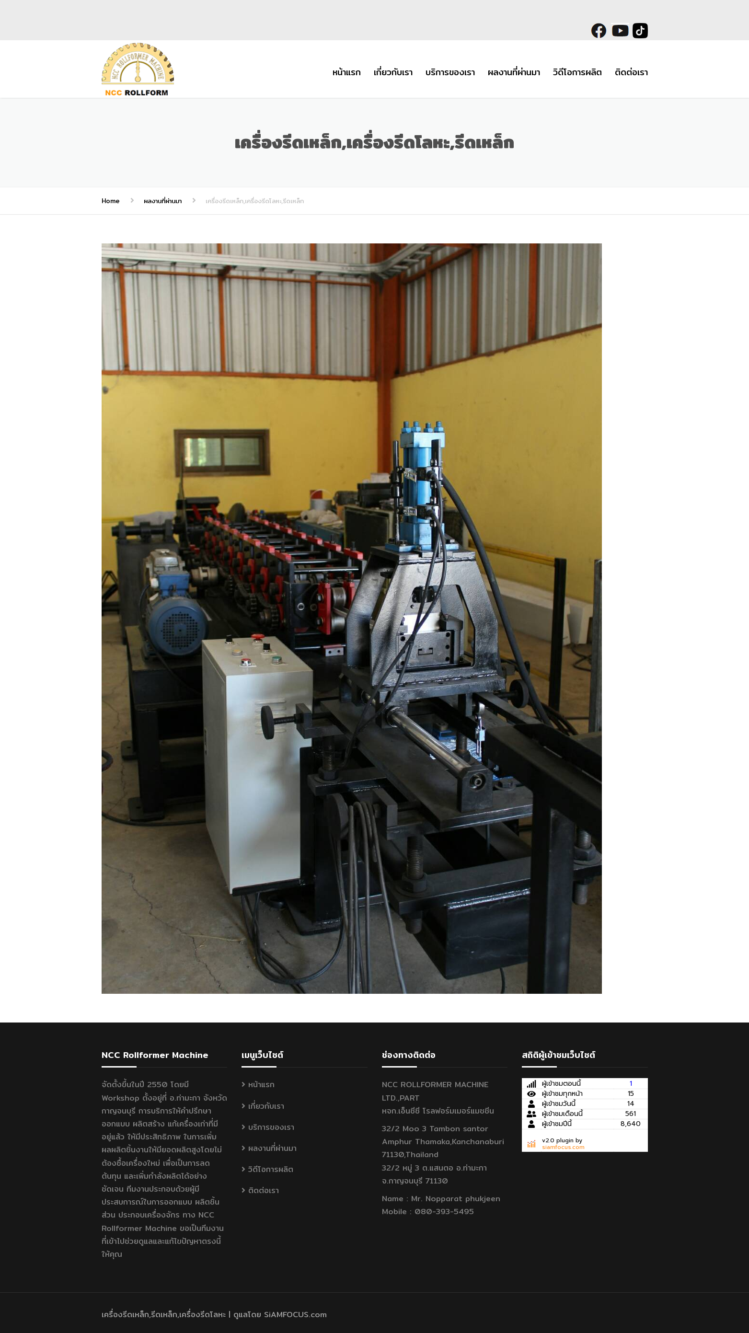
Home (111, 201)
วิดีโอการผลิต (577, 72)
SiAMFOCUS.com (295, 1315)
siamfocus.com (563, 1147)
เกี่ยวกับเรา (393, 72)
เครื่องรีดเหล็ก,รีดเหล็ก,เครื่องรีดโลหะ (164, 1315)
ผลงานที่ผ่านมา (514, 72)
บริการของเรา (450, 72)
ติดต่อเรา (631, 72)
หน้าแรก (347, 72)
